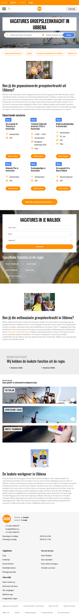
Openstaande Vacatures (13, 53)
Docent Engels (31, 263)
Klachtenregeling (30, 612)
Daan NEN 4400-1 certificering (33, 606)
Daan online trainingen (49, 564)
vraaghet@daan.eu (12, 529)
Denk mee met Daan (10, 586)
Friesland (19, 332)
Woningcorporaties (9, 572)
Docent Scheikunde (12, 263)
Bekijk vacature (13, 156)
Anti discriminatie (63, 612)
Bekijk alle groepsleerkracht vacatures (40, 202)
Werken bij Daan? (69, 606)
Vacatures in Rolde (48, 368)
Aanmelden (39, 247)
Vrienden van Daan (48, 568)
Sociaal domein (8, 564)
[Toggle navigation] (5, 9)
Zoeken (68, 35)
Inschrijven (71, 9)
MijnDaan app (7, 594)
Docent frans (29, 270)
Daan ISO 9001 (53, 606)
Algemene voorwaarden (10, 606)
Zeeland (28, 332)
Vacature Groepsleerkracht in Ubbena (50, 53)
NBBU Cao (5, 612)
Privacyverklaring (46, 612)
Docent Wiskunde (12, 270)
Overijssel (11, 332)
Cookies (17, 612)
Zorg (4, 556)
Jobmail (29, 53)
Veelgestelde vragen (9, 599)
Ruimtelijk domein (9, 568)
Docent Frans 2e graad (13, 275)
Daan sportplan (46, 560)
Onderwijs (6, 560)
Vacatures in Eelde (15, 368)
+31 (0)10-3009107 (12, 526)
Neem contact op (8, 582)
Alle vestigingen (8, 590)
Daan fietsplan (46, 556)
